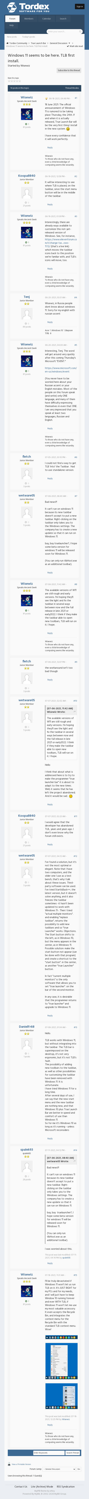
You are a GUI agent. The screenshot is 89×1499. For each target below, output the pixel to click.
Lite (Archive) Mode (42, 1487)
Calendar (46, 19)
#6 (75, 457)
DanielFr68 (26, 1027)
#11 (75, 816)
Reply (50, 147)
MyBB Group (60, 1494)
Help (11, 25)
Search (63, 19)
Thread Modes (72, 88)
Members (28, 19)
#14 (75, 1150)
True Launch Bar (38, 43)
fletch (26, 456)
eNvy (52, 1491)
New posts (12, 37)
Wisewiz (27, 97)
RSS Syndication (66, 1487)
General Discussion (58, 43)
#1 (76, 98)
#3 (76, 216)
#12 (75, 856)
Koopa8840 (26, 176)
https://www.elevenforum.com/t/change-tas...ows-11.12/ (61, 243)
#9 (76, 662)
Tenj (27, 297)
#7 (76, 496)
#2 (75, 176)
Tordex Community (18, 43)
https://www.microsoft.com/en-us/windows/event (61, 370)
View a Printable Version (21, 1464)
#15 (75, 1275)
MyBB (37, 1494)
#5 (75, 345)
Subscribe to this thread (69, 70)
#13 (75, 1027)
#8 (75, 584)
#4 (75, 297)
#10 (75, 701)
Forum (12, 19)
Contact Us (21, 1487)
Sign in (80, 6)
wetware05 (27, 495)
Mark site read (75, 46)
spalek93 (26, 1149)
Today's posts (28, 37)
